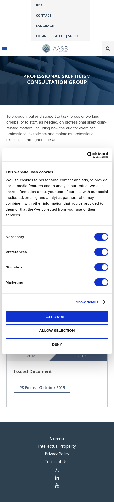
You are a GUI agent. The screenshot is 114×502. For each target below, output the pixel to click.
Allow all (57, 316)
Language (45, 25)
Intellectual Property (57, 446)
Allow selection (57, 330)
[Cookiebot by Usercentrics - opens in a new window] (87, 155)
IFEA (39, 5)
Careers (57, 438)
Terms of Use (57, 461)
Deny (57, 344)
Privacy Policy (57, 454)
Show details (87, 302)
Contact (44, 15)
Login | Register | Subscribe (60, 36)
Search (108, 48)
